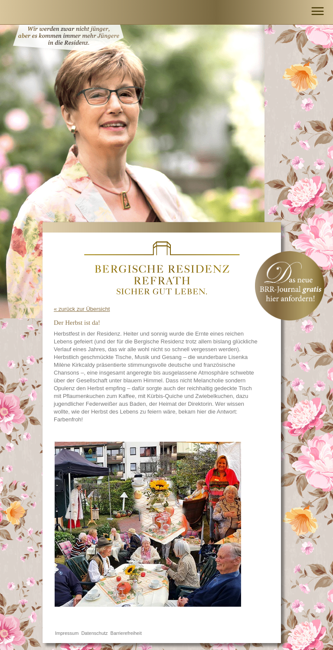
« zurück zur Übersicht (82, 309)
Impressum (66, 633)
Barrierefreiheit (126, 633)
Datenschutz (94, 633)
